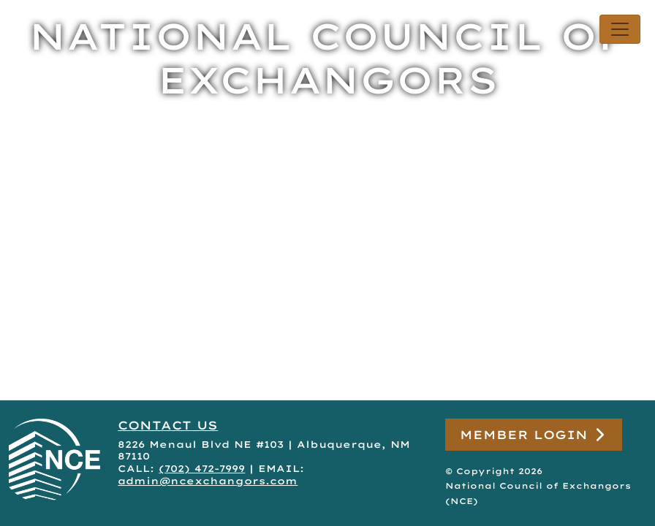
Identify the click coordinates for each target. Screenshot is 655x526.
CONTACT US (168, 425)
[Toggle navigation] (619, 29)
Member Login (533, 435)
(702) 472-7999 (202, 468)
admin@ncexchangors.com (208, 481)
